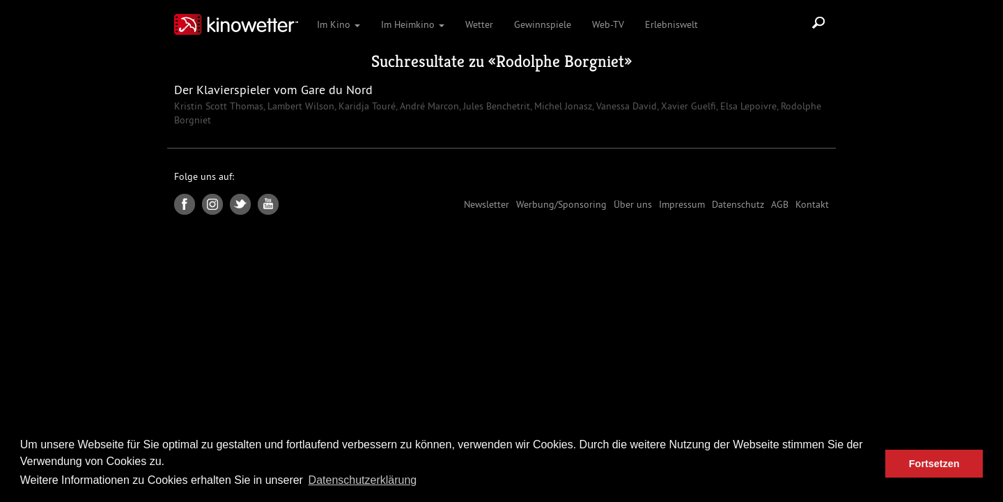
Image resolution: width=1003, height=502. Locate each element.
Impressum (682, 204)
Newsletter (486, 204)
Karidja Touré (366, 106)
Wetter (479, 24)
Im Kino (338, 24)
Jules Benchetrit (495, 106)
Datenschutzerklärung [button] (363, 480)
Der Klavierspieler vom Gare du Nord (273, 90)
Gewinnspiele (542, 24)
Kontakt (812, 204)
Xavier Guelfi (687, 106)
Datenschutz (738, 204)
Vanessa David (625, 106)
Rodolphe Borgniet (560, 61)
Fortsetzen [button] (934, 463)
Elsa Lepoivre (747, 106)
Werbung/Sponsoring (561, 204)
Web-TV (608, 24)
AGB (779, 204)
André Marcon (428, 106)
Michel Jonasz (561, 106)
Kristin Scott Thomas (218, 106)
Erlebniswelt (671, 24)
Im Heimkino (412, 24)
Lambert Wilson (299, 106)
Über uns (633, 204)
